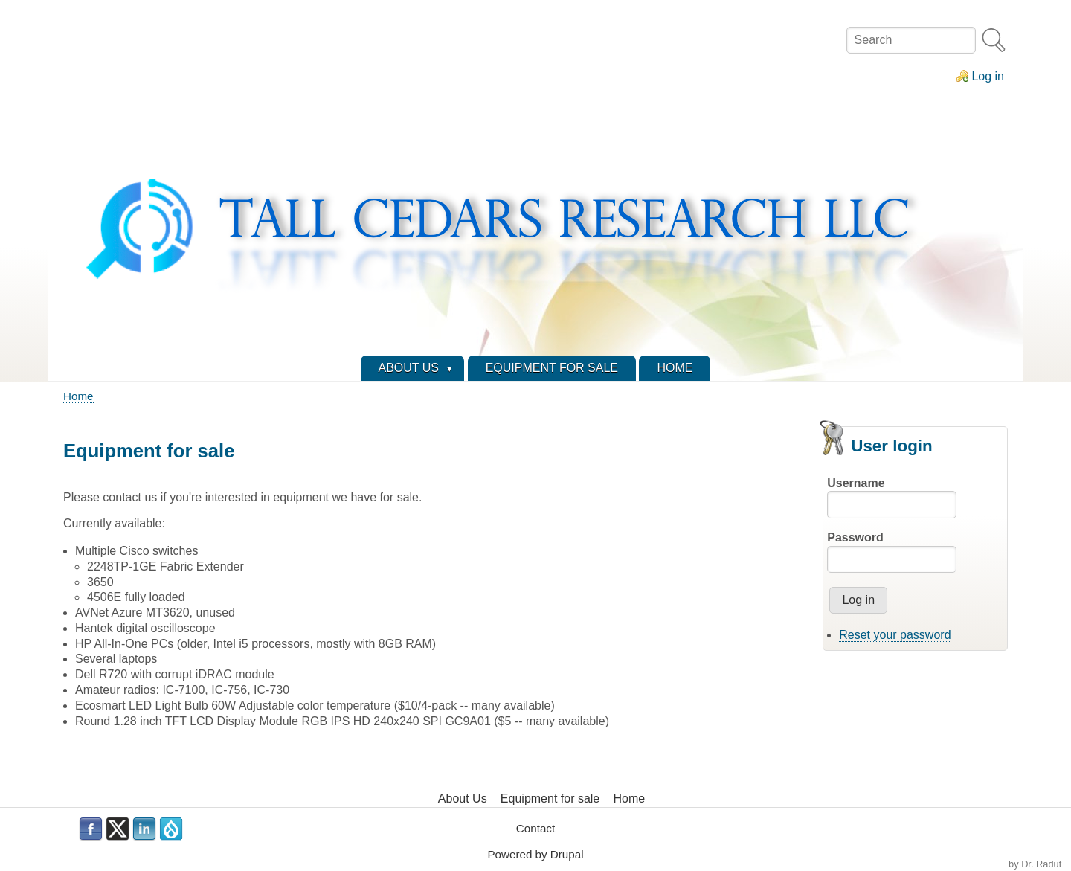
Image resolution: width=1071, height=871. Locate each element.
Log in (987, 76)
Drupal (567, 854)
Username (855, 483)
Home (78, 396)
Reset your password (895, 635)
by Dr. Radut (1035, 864)
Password (855, 537)
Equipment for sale (550, 798)
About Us (462, 798)
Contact (535, 828)
